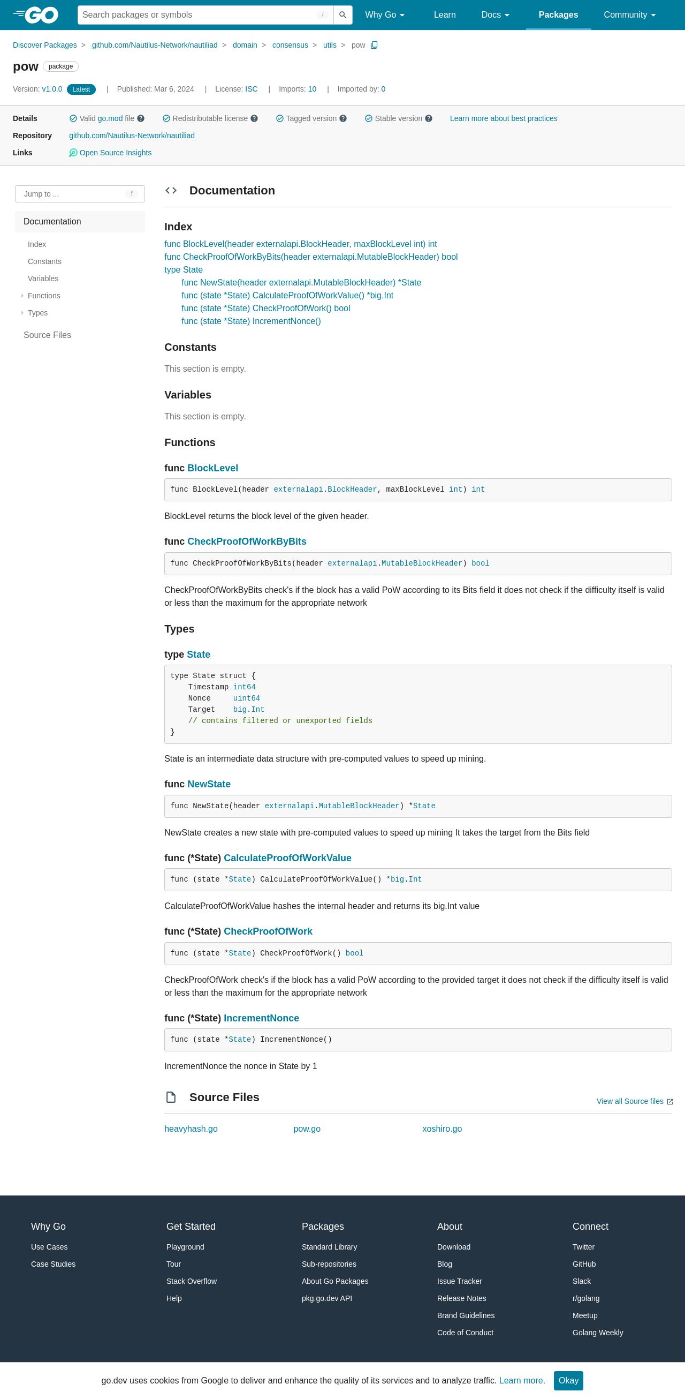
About (449, 1226)
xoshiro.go (442, 1128)
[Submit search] (343, 15)
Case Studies (53, 1264)
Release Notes (461, 1298)
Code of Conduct (465, 1332)
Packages (559, 14)
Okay (569, 1380)
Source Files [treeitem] (47, 335)
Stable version (398, 118)
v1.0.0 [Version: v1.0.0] (39, 89)
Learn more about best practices (504, 118)
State (198, 654)
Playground (185, 1247)
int (455, 489)
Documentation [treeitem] (52, 221)
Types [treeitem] (38, 313)
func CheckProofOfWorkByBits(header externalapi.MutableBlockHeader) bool (311, 256)
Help (174, 1298)
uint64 (246, 698)
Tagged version (311, 118)
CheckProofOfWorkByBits (247, 541)
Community (631, 15)
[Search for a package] (206, 15)
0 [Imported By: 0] (362, 89)
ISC (251, 89)
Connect (590, 1226)
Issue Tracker (459, 1281)
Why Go (387, 15)
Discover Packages (45, 45)
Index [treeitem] (37, 244)
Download (453, 1247)
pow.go (307, 1128)
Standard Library (329, 1247)
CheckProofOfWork (268, 931)
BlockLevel (212, 468)
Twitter (584, 1247)
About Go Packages (335, 1281)
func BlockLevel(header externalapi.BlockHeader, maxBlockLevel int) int (300, 244)
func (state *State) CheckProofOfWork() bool (265, 308)
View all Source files (630, 1101)
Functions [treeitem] (44, 295)
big (240, 709)
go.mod (110, 118)
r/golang (586, 1298)
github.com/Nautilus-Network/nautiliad (155, 45)
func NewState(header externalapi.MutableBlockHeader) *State (301, 282)
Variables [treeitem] (43, 278)
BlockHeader (352, 489)
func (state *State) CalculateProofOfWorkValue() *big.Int (287, 295)
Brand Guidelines (465, 1315)
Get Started (191, 1226)
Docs (497, 15)
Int (257, 709)
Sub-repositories (329, 1264)
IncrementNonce (261, 1018)
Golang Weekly (598, 1332)
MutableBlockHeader (422, 563)
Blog (444, 1264)
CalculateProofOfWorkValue (288, 858)
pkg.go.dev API (327, 1298)
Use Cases (49, 1247)
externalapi (298, 489)
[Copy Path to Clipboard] (374, 45)
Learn (445, 14)
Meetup (585, 1315)
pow (359, 45)
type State (183, 269)
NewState (209, 784)
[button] (73, 118)
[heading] (45, 15)
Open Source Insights (110, 152)
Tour (173, 1264)
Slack (582, 1281)
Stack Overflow (191, 1281)
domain (245, 45)
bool (480, 563)
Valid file (107, 118)
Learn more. (522, 1380)
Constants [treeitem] (45, 261)
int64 (244, 687)
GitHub (584, 1264)
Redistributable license (210, 118)
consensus (290, 45)
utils (330, 45)
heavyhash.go (191, 1128)
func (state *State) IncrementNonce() (251, 321)
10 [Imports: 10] (298, 89)
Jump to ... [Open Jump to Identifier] (41, 194)
